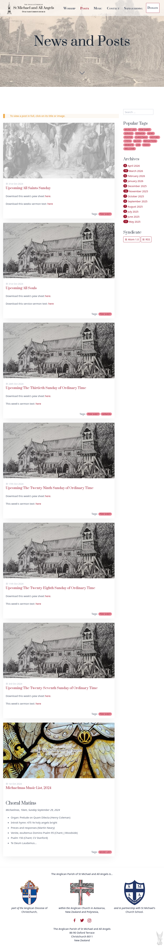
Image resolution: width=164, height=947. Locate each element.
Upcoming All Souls (21, 288)
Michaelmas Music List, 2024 (28, 788)
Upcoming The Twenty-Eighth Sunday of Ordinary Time (50, 588)
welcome (130, 148)
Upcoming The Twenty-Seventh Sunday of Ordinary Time (52, 688)
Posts (84, 8)
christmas (141, 137)
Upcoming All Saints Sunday (28, 188)
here (47, 196)
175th (128, 141)
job (138, 144)
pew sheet (105, 214)
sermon (106, 414)
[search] (138, 112)
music (137, 141)
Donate (152, 7)
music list (105, 852)
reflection (150, 141)
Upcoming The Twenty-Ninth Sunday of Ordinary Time (49, 488)
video (146, 144)
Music (98, 8)
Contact (113, 8)
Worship (70, 8)
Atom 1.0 (132, 239)
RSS (146, 239)
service (129, 133)
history (154, 137)
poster (128, 137)
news (151, 133)
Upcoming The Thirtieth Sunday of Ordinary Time (46, 388)
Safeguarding (133, 8)
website (129, 144)
